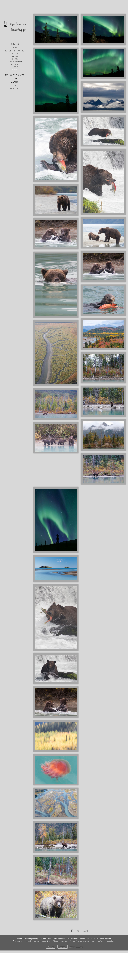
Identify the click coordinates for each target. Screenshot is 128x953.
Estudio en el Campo (14, 75)
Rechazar (62, 946)
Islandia (15, 54)
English (85, 931)
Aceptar (51, 946)
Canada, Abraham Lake (15, 61)
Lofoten (15, 67)
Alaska (14, 69)
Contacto (14, 89)
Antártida (14, 64)
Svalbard (14, 56)
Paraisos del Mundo (14, 51)
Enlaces (15, 82)
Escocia (15, 59)
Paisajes (15, 44)
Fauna (15, 47)
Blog (14, 78)
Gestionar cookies (76, 946)
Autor (15, 85)
